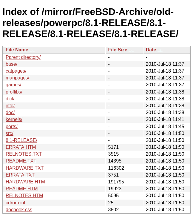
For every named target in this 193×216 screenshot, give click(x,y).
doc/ (10, 112)
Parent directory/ (23, 57)
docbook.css (19, 209)
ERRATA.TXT (20, 174)
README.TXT (21, 160)
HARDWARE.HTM (25, 181)
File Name (17, 49)
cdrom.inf (15, 202)
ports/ (12, 126)
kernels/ (14, 119)
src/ (9, 133)
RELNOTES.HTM (24, 195)
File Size (117, 49)
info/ (10, 105)
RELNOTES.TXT (24, 154)
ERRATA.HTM (21, 147)
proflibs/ (14, 91)
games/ (13, 84)
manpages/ (17, 77)
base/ (11, 64)
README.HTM (22, 188)
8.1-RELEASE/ (21, 140)
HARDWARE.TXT (25, 168)
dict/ (10, 98)
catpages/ (16, 70)
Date (151, 49)
